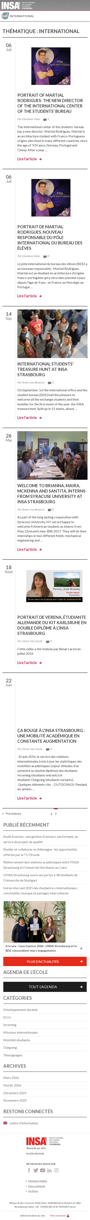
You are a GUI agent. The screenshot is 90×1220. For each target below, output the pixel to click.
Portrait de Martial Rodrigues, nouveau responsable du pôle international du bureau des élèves (49, 237)
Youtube (42, 1170)
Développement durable (20, 1010)
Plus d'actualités (43, 961)
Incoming (10, 1025)
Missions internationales (20, 1032)
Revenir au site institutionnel (45, 1147)
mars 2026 (11, 1078)
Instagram (56, 1170)
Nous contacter (36, 1186)
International (22, 16)
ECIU (7, 1017)
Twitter (35, 1170)
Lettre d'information (23, 1123)
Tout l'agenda (43, 986)
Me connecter (58, 1215)
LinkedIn (49, 1170)
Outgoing (10, 1047)
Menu (85, 16)
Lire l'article (27, 159)
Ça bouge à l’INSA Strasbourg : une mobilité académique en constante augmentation (51, 736)
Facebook (29, 1170)
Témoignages (12, 1055)
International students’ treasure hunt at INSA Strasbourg (45, 369)
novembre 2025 (15, 1100)
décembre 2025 (14, 1093)
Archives (33, 1191)
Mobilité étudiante (16, 1040)
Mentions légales (37, 1180)
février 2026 (12, 1085)
